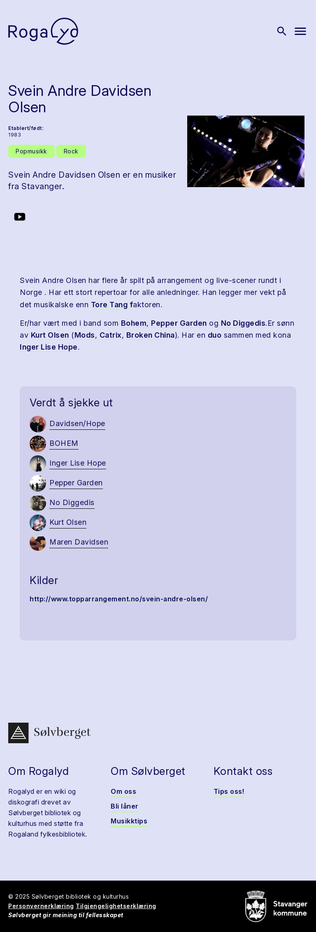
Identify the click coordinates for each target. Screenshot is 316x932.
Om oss (123, 791)
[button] (245, 151)
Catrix (111, 335)
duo (215, 335)
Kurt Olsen (50, 335)
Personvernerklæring (41, 905)
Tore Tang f (112, 304)
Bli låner (125, 806)
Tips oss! (229, 791)
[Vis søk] (282, 31)
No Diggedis (243, 323)
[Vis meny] (300, 31)
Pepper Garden (179, 323)
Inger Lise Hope (49, 347)
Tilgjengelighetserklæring (116, 905)
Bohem (134, 323)
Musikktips (129, 821)
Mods (84, 335)
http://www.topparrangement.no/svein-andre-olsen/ (119, 599)
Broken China (150, 335)
